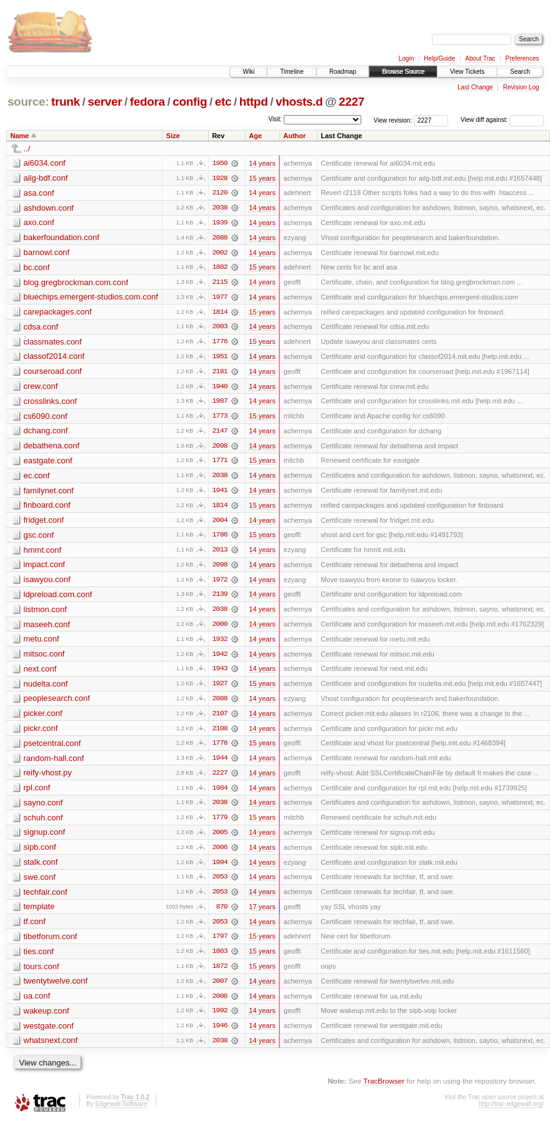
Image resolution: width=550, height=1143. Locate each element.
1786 (220, 538)
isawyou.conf (47, 583)
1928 (220, 178)
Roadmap (342, 71)
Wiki (248, 71)
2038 (220, 208)
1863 (220, 959)
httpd (253, 101)
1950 (220, 163)
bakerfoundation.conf (61, 238)
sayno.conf (43, 808)
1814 (220, 313)
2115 (220, 283)
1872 (220, 974)
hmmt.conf (43, 553)
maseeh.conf (47, 628)
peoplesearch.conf (57, 703)
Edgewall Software (121, 1112)
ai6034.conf (45, 163)
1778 (220, 748)
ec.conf (37, 478)
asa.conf (39, 193)
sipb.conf (40, 853)
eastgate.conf (48, 463)
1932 (220, 643)
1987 (220, 403)
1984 (220, 793)
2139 (220, 598)
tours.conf (41, 973)
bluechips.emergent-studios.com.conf (91, 298)
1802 (220, 268)
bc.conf (37, 268)
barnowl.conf (47, 253)
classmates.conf (53, 343)
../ (27, 148)
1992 (220, 1019)
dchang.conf (46, 433)
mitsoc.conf (44, 658)
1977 (220, 298)
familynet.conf (49, 493)
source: (28, 101)
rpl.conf (37, 793)
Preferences (522, 58)
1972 (220, 583)
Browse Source (403, 71)
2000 (220, 628)
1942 (220, 658)
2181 (220, 373)
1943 (220, 673)
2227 (351, 101)
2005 (220, 838)
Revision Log (521, 87)
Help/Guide (439, 58)
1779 (220, 823)
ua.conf (37, 1003)
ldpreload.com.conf (58, 598)
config (189, 101)
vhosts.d (299, 101)
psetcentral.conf (52, 748)
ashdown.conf (49, 208)
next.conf (40, 673)
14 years (262, 163)
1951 (220, 358)
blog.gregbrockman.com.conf (76, 283)
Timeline (291, 71)
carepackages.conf (58, 313)
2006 (220, 853)
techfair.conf (46, 898)
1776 (220, 343)
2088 (220, 238)
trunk (65, 101)
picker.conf (43, 718)
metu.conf (41, 643)
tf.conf (35, 928)
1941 (220, 493)
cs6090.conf (46, 418)
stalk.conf (41, 868)
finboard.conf (47, 508)
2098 (220, 448)
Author (294, 135)
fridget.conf (44, 523)
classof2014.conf (54, 358)
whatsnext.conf (51, 1048)
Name (20, 135)
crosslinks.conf (50, 403)
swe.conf (40, 883)
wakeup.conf (46, 1018)
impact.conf (44, 568)
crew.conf (41, 388)
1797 (220, 944)
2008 (220, 1004)
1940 (220, 388)
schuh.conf (43, 823)
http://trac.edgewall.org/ (511, 1112)
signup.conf (45, 838)
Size (173, 135)
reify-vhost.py (48, 778)
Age (255, 135)
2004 (220, 523)
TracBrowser (383, 1089)
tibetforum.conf (51, 943)
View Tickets (467, 71)
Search (520, 71)
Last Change (475, 87)
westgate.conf (49, 1033)
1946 (220, 1034)
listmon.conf (45, 613)
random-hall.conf (54, 763)
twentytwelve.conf (56, 988)
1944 (220, 763)
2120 (220, 193)
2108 (220, 733)
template (39, 913)
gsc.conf (39, 538)
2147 (220, 433)
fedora (147, 101)
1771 (220, 463)
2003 (220, 328)
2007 (220, 989)
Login (406, 58)
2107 (220, 718)
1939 (220, 223)
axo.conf (39, 223)
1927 (220, 688)
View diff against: (502, 119)
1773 (220, 418)
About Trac (480, 58)
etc (223, 101)
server (105, 101)
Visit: (275, 119)
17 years (262, 913)
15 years (262, 178)
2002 (220, 253)
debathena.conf (52, 448)
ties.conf (39, 958)
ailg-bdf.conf (46, 178)
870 (222, 914)
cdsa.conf (41, 328)
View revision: (393, 119)
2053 (220, 884)
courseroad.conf (53, 373)
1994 (220, 869)
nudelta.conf (46, 688)
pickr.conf (41, 733)
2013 (220, 553)
